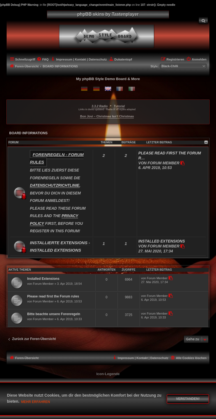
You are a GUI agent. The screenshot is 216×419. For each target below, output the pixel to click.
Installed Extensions (161, 241)
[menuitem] (203, 20)
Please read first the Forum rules (53, 296)
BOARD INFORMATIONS (28, 133)
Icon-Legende (108, 374)
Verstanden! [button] (188, 399)
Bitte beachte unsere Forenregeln (53, 314)
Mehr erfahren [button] (35, 402)
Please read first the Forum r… (169, 155)
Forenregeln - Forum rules (57, 158)
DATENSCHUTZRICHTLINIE (54, 185)
